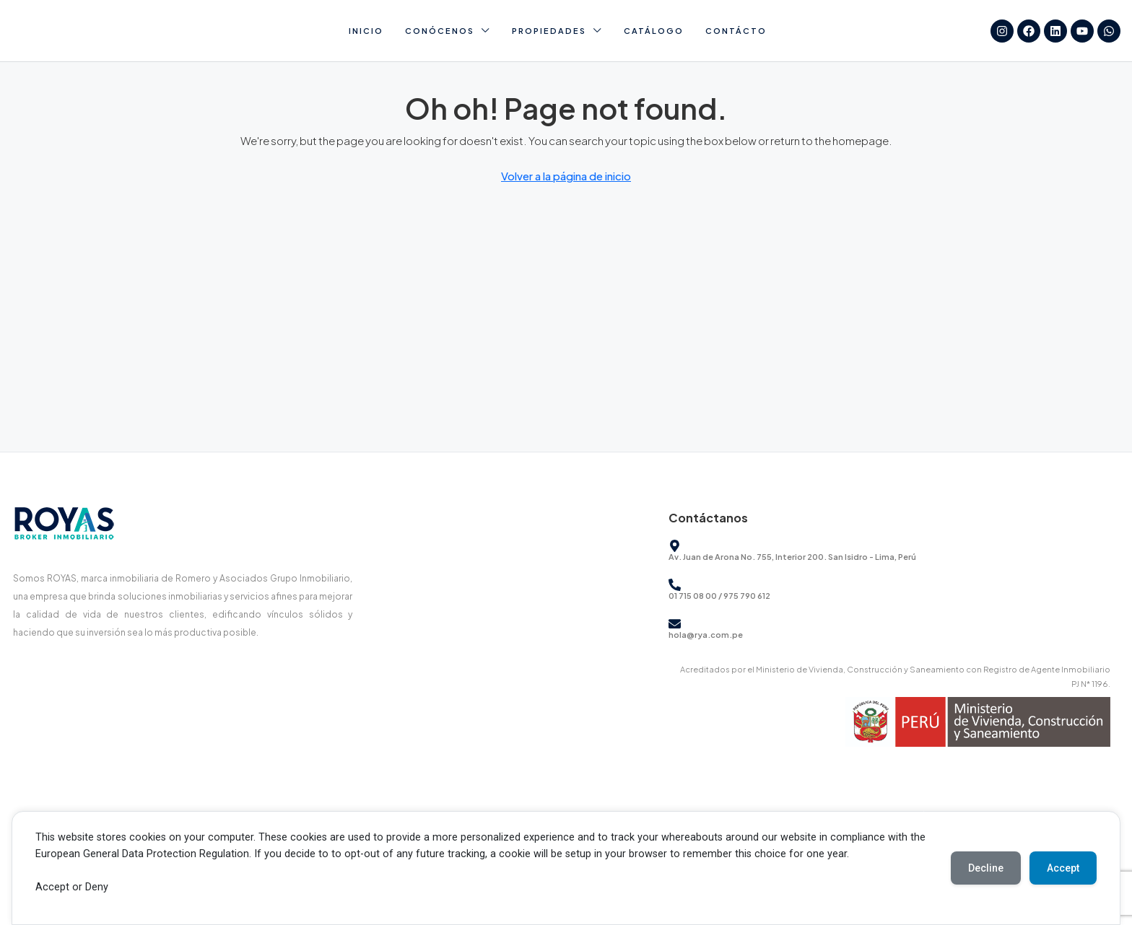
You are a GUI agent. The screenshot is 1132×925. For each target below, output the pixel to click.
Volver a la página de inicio (566, 176)
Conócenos (439, 30)
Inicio (366, 30)
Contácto (736, 30)
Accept (1063, 868)
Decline (985, 868)
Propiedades (549, 30)
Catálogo (654, 30)
